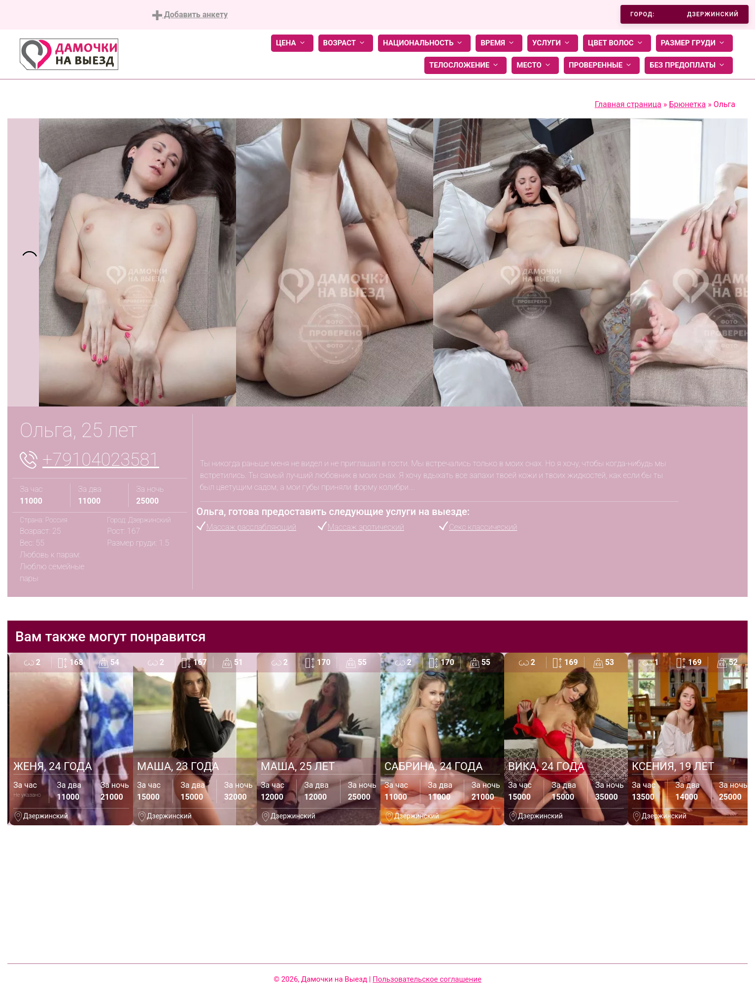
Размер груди (694, 43)
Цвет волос (617, 43)
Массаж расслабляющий (251, 527)
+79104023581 (100, 459)
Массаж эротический (366, 527)
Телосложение (465, 65)
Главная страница (628, 104)
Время (498, 43)
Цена (292, 43)
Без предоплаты (689, 65)
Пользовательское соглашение (427, 979)
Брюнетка (687, 104)
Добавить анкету (190, 15)
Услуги (552, 43)
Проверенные (602, 65)
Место (535, 65)
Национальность (424, 43)
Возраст (345, 43)
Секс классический (483, 527)
